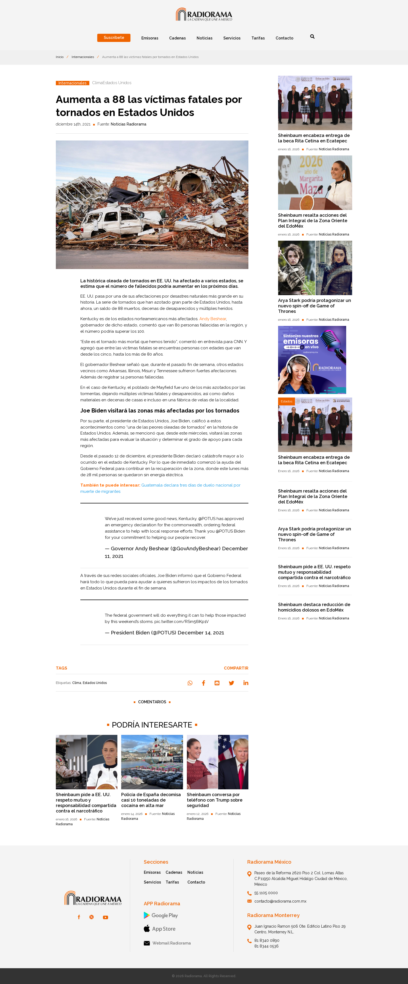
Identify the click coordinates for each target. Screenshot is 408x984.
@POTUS (206, 518)
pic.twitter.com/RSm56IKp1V (181, 621)
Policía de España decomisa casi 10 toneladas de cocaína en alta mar (151, 800)
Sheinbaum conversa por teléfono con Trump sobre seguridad (214, 800)
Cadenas (174, 872)
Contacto (196, 882)
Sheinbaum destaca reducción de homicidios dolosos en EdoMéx (314, 607)
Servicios (152, 882)
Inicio (59, 57)
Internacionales (83, 57)
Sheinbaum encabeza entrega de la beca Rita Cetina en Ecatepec (314, 138)
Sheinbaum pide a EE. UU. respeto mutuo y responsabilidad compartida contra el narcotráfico (86, 803)
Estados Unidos (95, 683)
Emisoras (152, 872)
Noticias (195, 872)
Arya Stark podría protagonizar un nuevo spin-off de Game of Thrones (314, 306)
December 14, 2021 (201, 632)
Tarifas (172, 882)
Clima (76, 683)
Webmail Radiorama (167, 943)
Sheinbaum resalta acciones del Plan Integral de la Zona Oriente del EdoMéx (312, 221)
